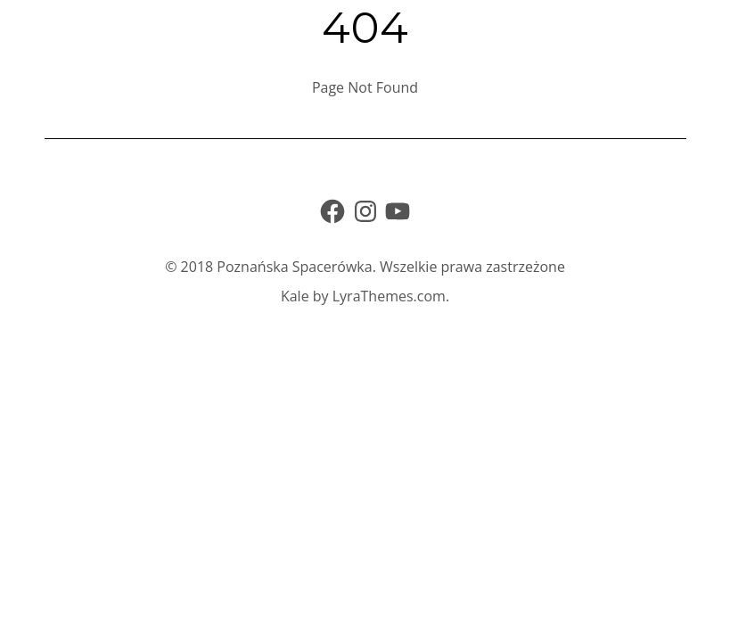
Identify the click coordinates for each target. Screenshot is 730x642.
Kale (295, 296)
